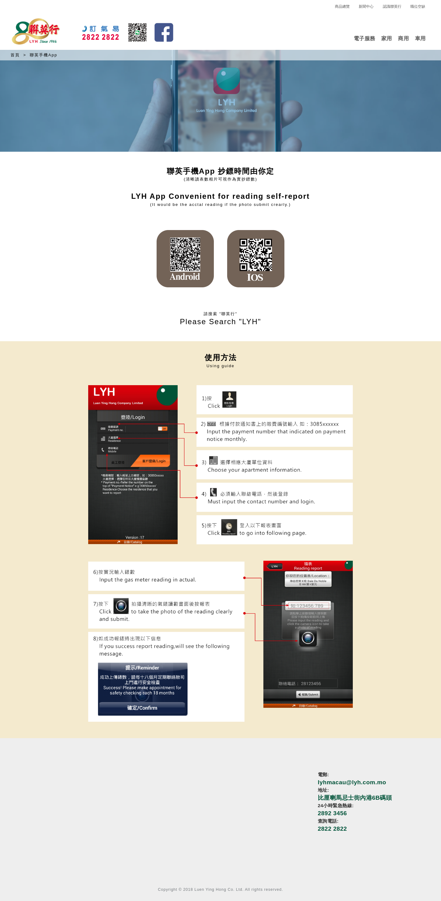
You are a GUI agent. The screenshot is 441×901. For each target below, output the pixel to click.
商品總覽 (342, 6)
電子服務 (364, 38)
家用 (386, 38)
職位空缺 (417, 6)
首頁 (15, 55)
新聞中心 (366, 6)
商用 (403, 38)
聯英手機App (43, 55)
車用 (420, 38)
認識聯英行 (392, 6)
